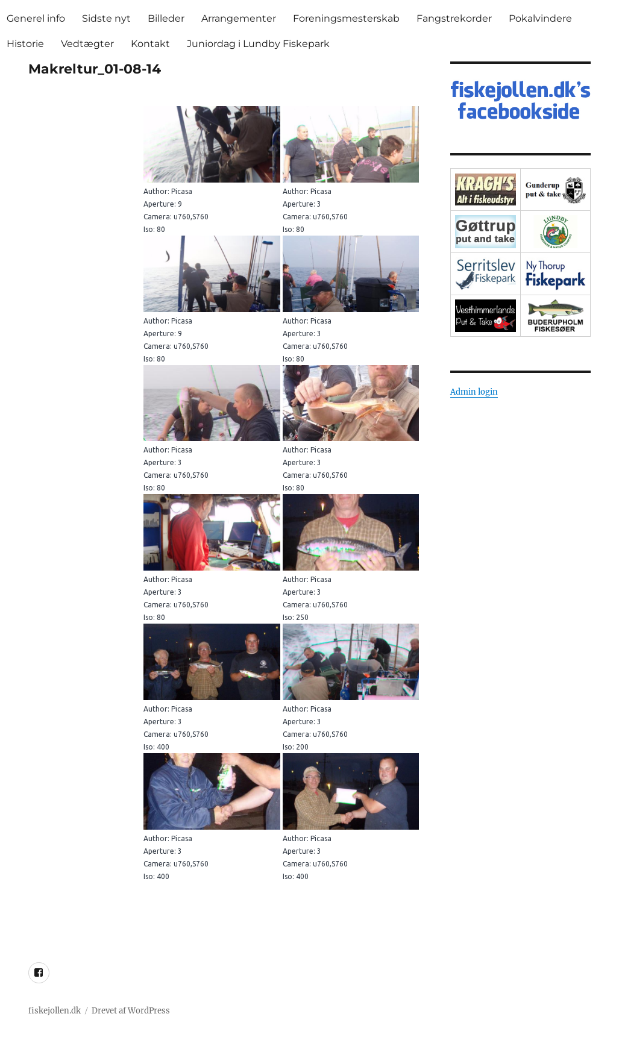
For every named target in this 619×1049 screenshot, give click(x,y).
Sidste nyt (106, 18)
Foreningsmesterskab (346, 18)
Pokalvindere (540, 18)
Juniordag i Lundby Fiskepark (258, 43)
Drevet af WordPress (131, 1011)
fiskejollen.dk (54, 1011)
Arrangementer (238, 18)
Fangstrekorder (454, 18)
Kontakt (150, 43)
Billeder (166, 18)
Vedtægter (87, 43)
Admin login (474, 392)
